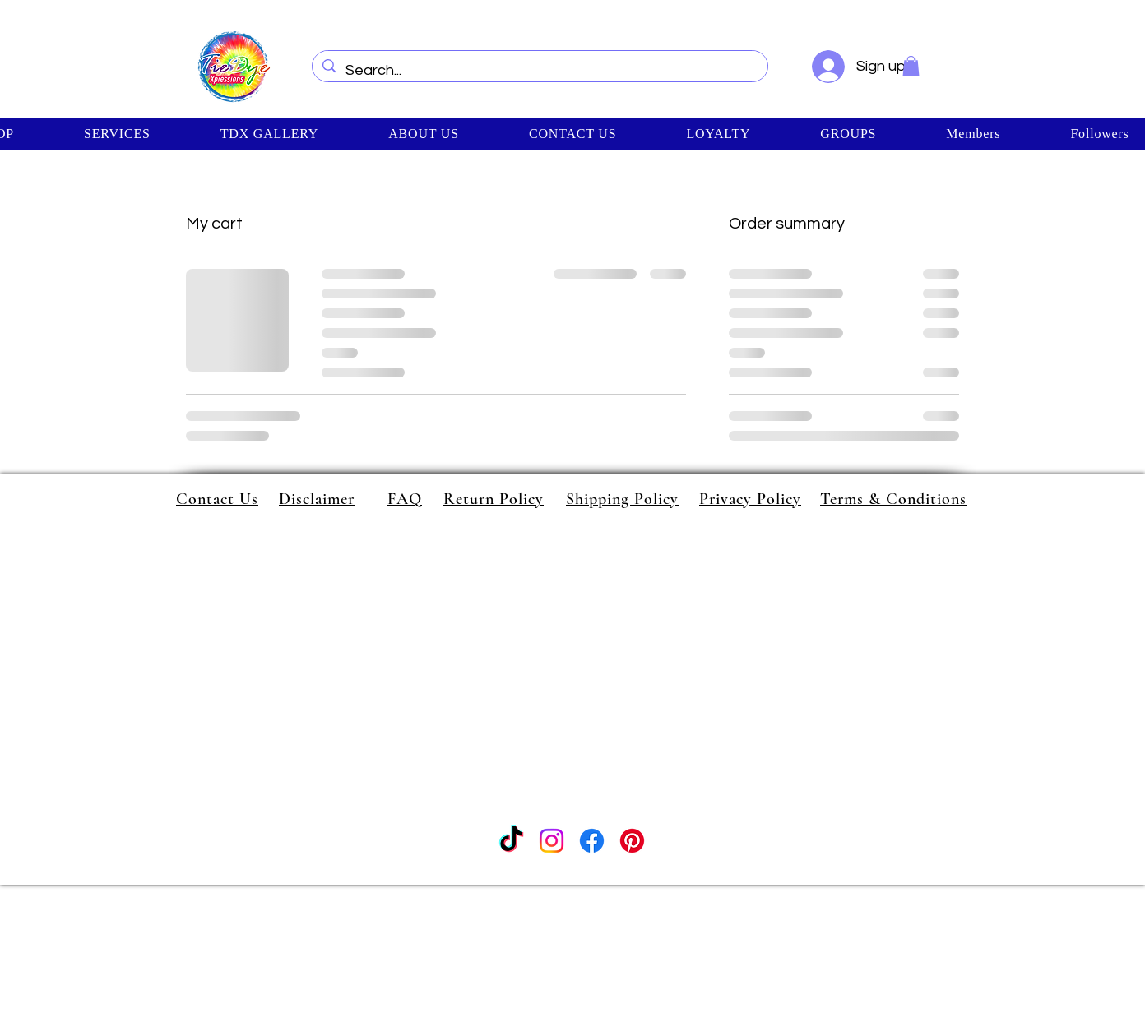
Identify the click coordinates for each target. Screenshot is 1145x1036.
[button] (911, 66)
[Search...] (539, 70)
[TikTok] (511, 841)
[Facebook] (592, 841)
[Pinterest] (632, 841)
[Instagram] (551, 841)
